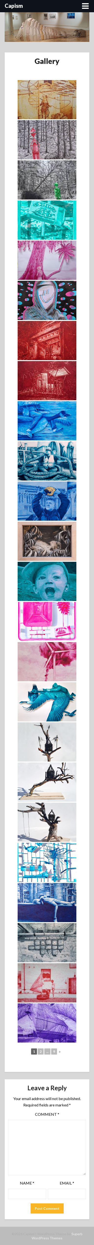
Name (27, 1183)
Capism (14, 5)
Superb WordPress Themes (57, 1236)
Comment (47, 1114)
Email (67, 1183)
